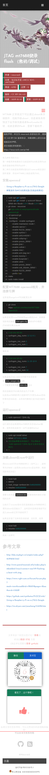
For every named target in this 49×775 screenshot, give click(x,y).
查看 (36, 635)
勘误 (23, 640)
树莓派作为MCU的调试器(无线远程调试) (25, 191)
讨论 (28, 640)
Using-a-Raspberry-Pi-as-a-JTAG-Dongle (25, 187)
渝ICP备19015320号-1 (24, 768)
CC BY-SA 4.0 (18, 94)
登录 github (32, 644)
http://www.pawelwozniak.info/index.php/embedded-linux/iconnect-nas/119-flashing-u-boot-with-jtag (26, 569)
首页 (23, 733)
